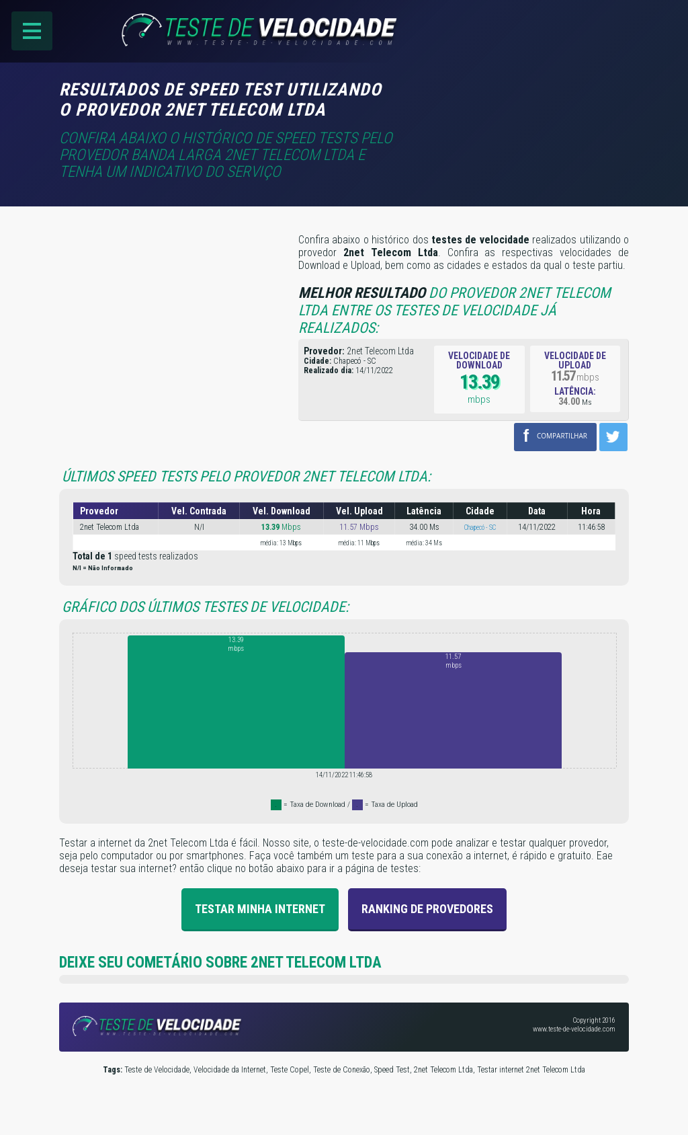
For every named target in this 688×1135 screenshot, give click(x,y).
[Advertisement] (516, 99)
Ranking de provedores (427, 909)
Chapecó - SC (480, 527)
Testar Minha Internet (260, 909)
